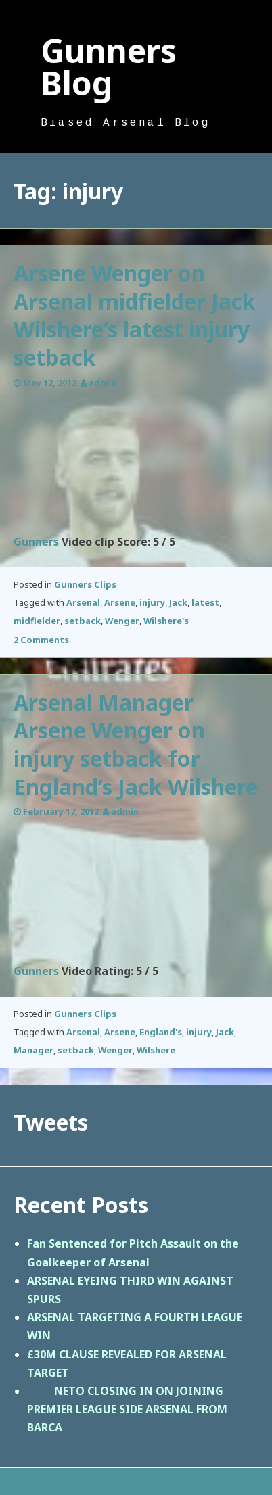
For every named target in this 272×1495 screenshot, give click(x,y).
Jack (178, 602)
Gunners (36, 541)
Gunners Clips (85, 584)
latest (205, 602)
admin (102, 383)
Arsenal (83, 602)
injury (152, 602)
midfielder (37, 621)
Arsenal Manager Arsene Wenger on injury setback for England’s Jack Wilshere (136, 744)
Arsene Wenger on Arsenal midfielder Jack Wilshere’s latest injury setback (135, 315)
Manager (33, 1050)
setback (82, 621)
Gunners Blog (109, 66)
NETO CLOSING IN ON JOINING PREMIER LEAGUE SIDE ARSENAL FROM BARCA (127, 1409)
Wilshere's (166, 621)
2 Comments (41, 640)
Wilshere (156, 1050)
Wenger (122, 621)
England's (160, 1032)
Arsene (119, 602)
